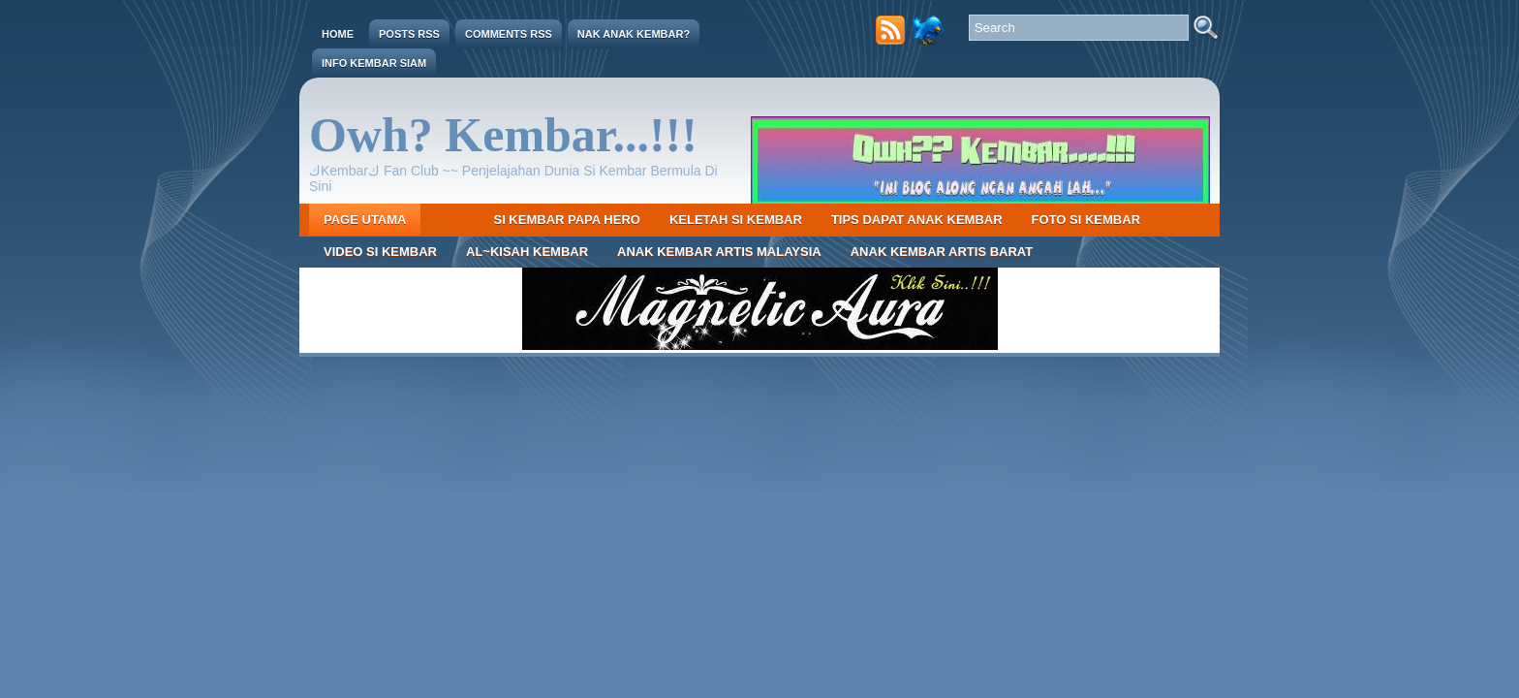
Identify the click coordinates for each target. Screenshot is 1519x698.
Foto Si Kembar (1086, 219)
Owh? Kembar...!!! (503, 135)
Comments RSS (508, 34)
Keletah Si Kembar (735, 219)
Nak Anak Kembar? (633, 34)
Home (338, 34)
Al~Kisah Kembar (527, 251)
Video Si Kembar (380, 251)
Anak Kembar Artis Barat (942, 251)
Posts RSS (409, 34)
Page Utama (365, 219)
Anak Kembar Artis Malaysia (719, 251)
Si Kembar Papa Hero (566, 219)
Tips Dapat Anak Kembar (917, 219)
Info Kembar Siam (374, 63)
